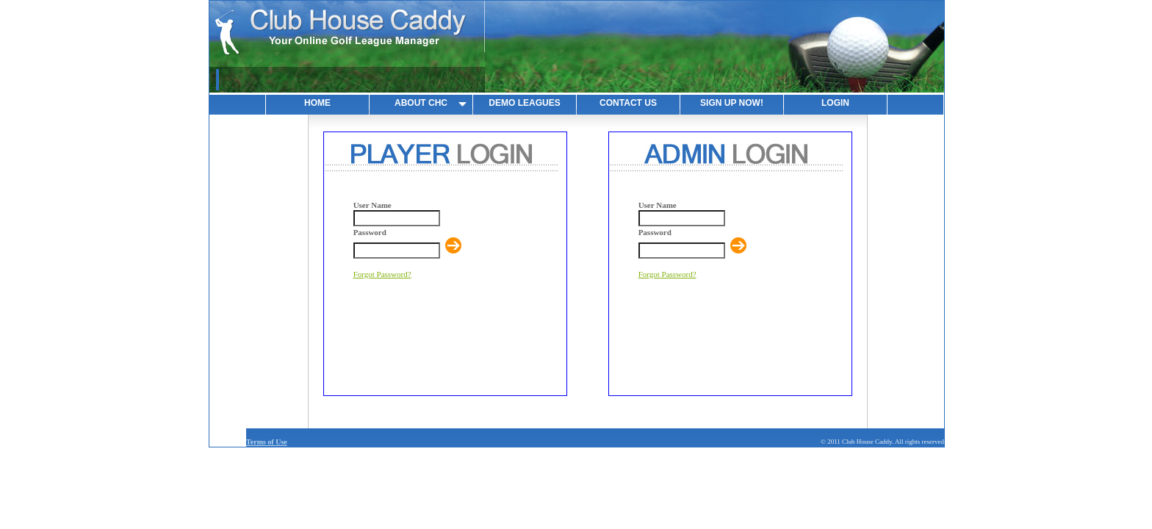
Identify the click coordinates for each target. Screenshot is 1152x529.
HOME (317, 103)
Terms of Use (266, 442)
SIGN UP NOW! (731, 103)
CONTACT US (628, 103)
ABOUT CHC (421, 103)
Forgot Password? (382, 274)
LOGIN (835, 103)
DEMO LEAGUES (524, 103)
